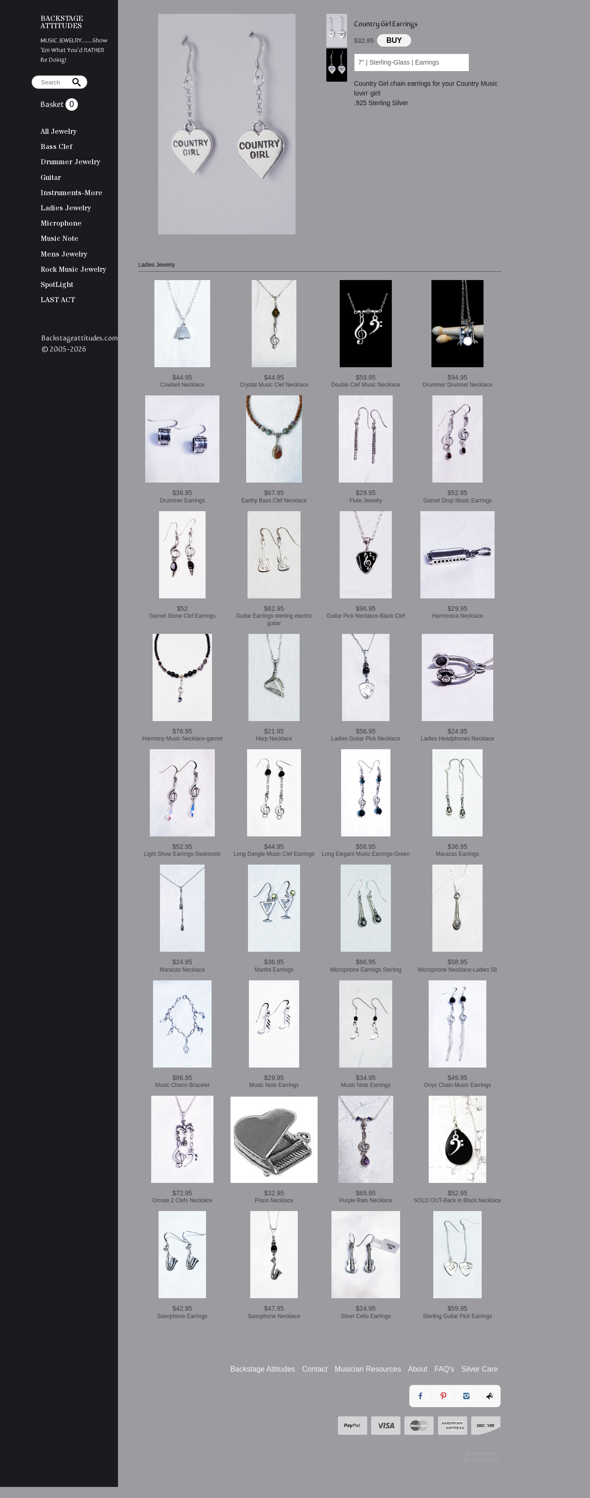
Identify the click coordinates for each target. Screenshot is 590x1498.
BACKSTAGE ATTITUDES (62, 22)
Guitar (51, 178)
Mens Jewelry (64, 254)
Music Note (59, 238)
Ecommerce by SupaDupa (481, 1456)
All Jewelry (59, 131)
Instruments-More (71, 193)
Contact (314, 1369)
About (417, 1369)
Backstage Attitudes (262, 1369)
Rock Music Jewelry (73, 269)
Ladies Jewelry (66, 208)
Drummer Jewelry (70, 162)
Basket (53, 103)
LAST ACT (58, 300)
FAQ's (444, 1369)
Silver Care (479, 1369)
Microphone (61, 223)
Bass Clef (56, 147)
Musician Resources (368, 1369)
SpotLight (57, 285)
